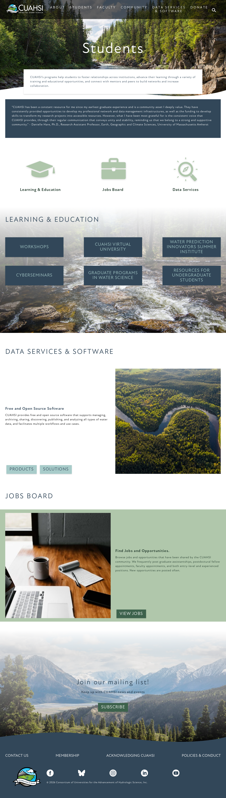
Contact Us (16, 756)
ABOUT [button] (57, 7)
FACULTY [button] (106, 7)
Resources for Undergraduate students (191, 275)
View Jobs (131, 614)
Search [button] (214, 10)
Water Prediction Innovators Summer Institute (192, 247)
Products (21, 469)
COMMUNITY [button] (134, 7)
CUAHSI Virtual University (113, 247)
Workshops (34, 247)
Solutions (56, 469)
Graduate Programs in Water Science (113, 275)
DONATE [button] (199, 7)
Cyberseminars (34, 275)
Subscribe (113, 707)
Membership (67, 756)
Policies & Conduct (201, 756)
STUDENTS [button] (81, 7)
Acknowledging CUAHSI (130, 756)
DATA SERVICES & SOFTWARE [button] (169, 9)
